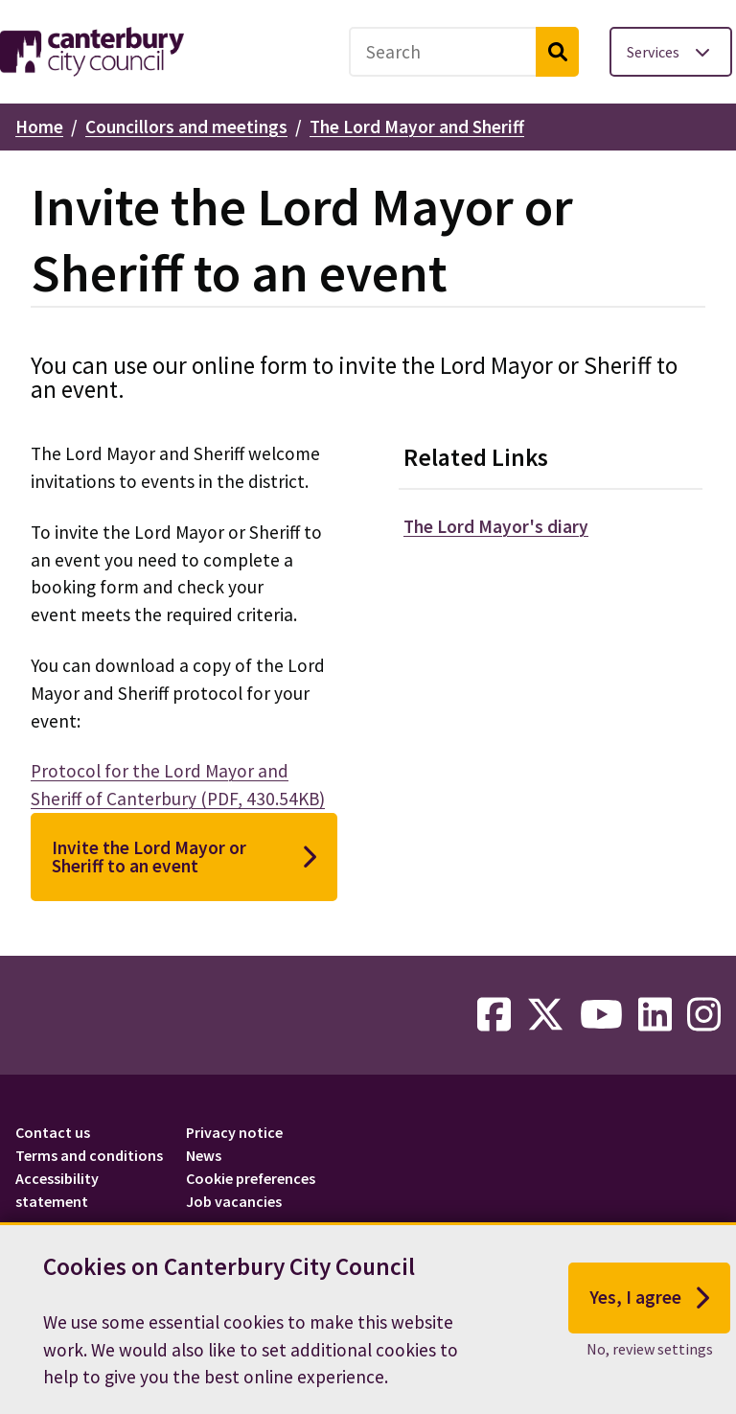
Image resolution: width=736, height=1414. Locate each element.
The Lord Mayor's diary (495, 526)
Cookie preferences (250, 1178)
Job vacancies (234, 1201)
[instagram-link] (704, 1015)
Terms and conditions (89, 1155)
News (203, 1155)
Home (39, 126)
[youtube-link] (601, 1015)
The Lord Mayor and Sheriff (417, 126)
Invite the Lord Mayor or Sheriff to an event (184, 856)
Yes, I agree (649, 1301)
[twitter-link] (545, 1015)
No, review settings (649, 1351)
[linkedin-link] (655, 1015)
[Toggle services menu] (671, 52)
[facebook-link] (494, 1015)
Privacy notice (234, 1132)
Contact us (52, 1132)
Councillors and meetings (186, 126)
